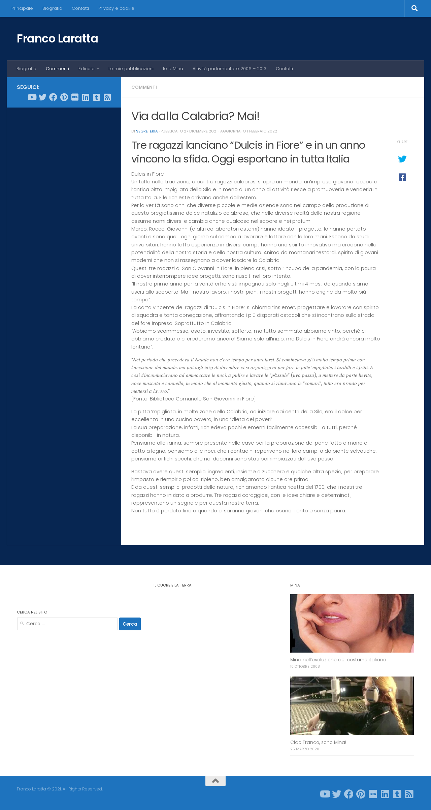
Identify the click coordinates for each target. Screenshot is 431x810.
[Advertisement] (63, 215)
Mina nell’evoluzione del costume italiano (338, 660)
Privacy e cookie (116, 8)
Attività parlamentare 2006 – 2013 (229, 68)
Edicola (86, 68)
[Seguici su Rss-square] (107, 97)
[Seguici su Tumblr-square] (96, 97)
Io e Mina (173, 68)
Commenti (57, 68)
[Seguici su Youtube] (32, 97)
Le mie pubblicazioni (131, 68)
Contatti (80, 8)
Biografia (52, 8)
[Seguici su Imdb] (75, 97)
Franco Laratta (57, 38)
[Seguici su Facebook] (53, 97)
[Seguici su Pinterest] (64, 97)
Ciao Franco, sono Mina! (318, 742)
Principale (22, 8)
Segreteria (147, 131)
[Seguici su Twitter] (42, 97)
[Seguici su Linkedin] (85, 97)
